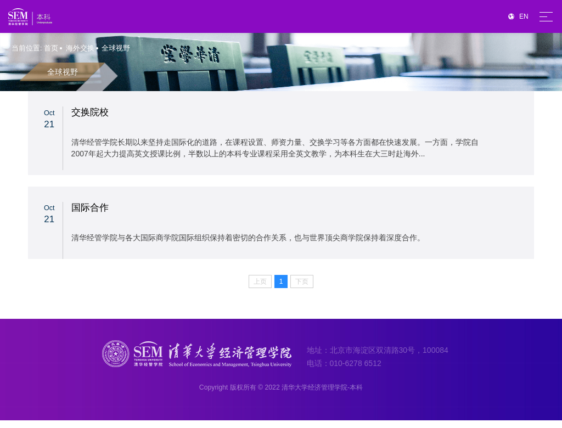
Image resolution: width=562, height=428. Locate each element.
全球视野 (116, 48)
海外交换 (80, 48)
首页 (51, 48)
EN (518, 16)
